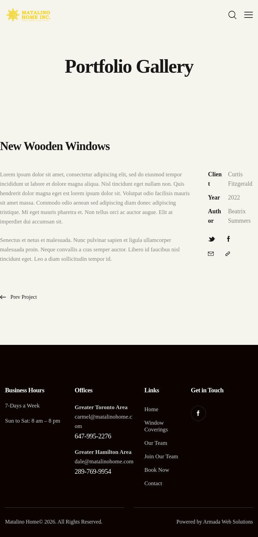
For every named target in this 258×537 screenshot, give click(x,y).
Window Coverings (156, 426)
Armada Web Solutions (228, 522)
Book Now (156, 470)
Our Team (155, 443)
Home (151, 409)
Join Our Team (161, 456)
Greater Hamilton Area (103, 452)
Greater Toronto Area (101, 407)
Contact (153, 483)
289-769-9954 (93, 471)
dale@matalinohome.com (104, 461)
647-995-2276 (93, 436)
